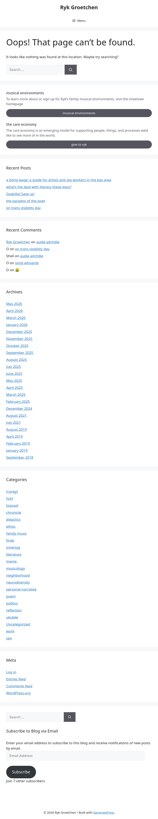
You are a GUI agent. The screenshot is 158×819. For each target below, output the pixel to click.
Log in (11, 672)
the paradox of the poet (25, 200)
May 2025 (14, 380)
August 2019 (16, 429)
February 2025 (18, 401)
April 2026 (14, 310)
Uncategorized (18, 624)
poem (11, 596)
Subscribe (21, 772)
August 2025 (16, 359)
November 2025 (19, 338)
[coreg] (12, 491)
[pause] (12, 505)
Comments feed (19, 686)
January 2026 (17, 324)
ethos (10, 526)
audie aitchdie (47, 242)
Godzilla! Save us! (20, 193)
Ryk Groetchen (79, 7)
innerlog (13, 547)
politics (12, 603)
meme (11, 561)
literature (13, 554)
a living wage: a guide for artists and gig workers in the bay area (58, 179)
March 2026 (16, 317)
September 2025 (19, 352)
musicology (15, 568)
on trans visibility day (23, 207)
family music (16, 533)
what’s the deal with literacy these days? (38, 186)
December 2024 (19, 408)
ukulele (12, 617)
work (10, 631)
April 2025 (14, 387)
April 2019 (14, 436)
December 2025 (19, 331)
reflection (14, 610)
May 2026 (14, 303)
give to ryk (79, 144)
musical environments (79, 113)
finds (10, 540)
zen (9, 638)
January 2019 (17, 450)
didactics (13, 519)
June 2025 (14, 373)
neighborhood (18, 575)
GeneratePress (103, 812)
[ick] (9, 498)
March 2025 (16, 394)
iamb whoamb (27, 262)
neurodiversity (18, 582)
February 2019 (18, 443)
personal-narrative (21, 589)
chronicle (13, 512)
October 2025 (17, 345)
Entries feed (16, 679)
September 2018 (19, 457)
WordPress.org (18, 693)
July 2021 (13, 422)
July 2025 (13, 366)
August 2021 (16, 415)
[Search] (71, 70)
